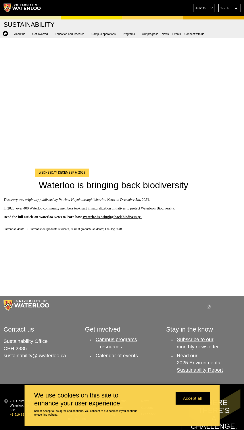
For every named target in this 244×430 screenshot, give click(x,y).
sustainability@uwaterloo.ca (35, 355)
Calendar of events (117, 355)
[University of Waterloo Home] (22, 8)
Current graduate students (87, 229)
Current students (14, 229)
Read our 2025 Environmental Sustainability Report (200, 363)
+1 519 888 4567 (22, 414)
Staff (119, 229)
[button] (204, 8)
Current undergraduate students (49, 229)
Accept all (192, 398)
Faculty (109, 229)
